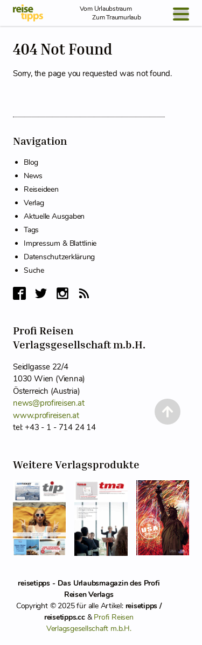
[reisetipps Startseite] (28, 13)
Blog (31, 162)
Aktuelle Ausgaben (54, 216)
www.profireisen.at (46, 415)
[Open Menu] (181, 14)
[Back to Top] (167, 412)
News (33, 176)
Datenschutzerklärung (59, 257)
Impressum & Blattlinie (60, 243)
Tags (31, 230)
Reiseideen (41, 189)
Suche (34, 270)
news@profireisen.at (48, 403)
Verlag (34, 203)
